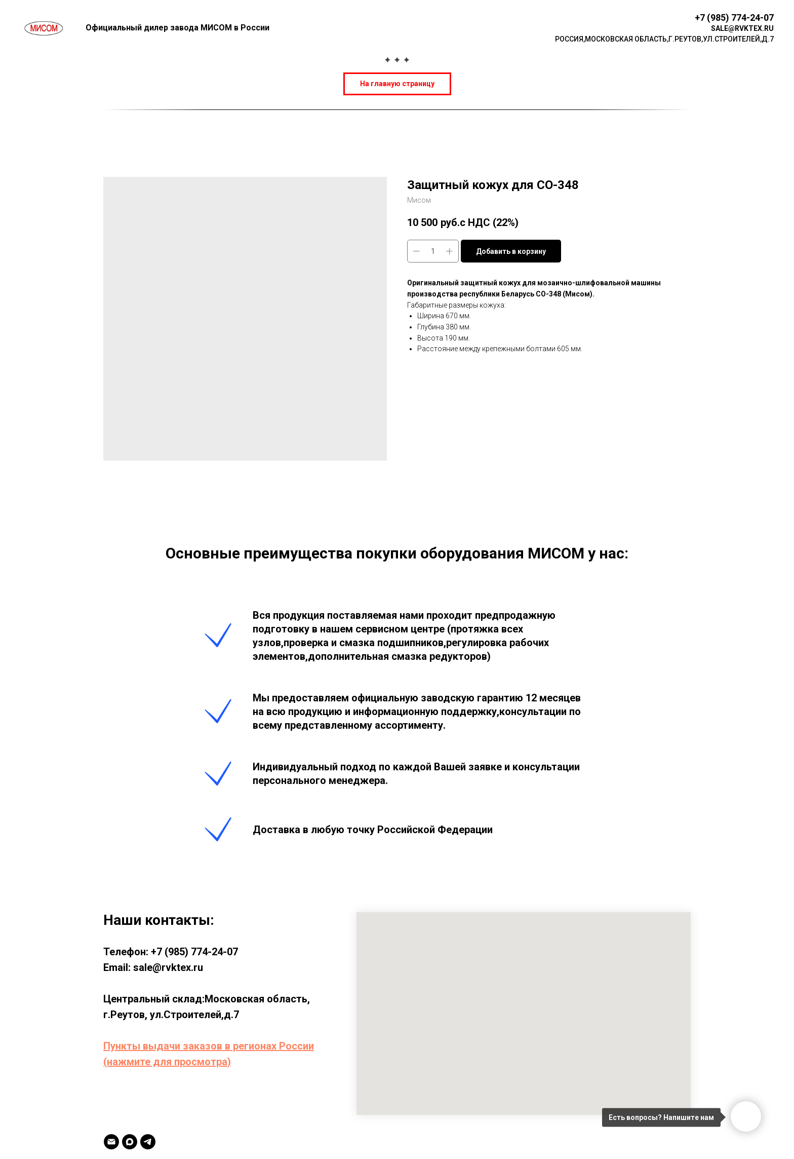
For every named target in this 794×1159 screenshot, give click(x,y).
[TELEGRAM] (147, 1141)
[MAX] (129, 1141)
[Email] (111, 1141)
